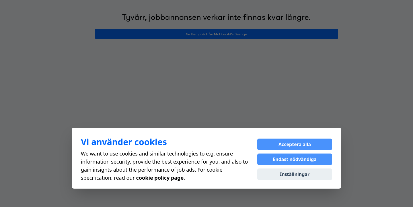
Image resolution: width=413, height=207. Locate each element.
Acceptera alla (294, 144)
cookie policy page (160, 177)
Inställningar (294, 174)
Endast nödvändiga (294, 159)
